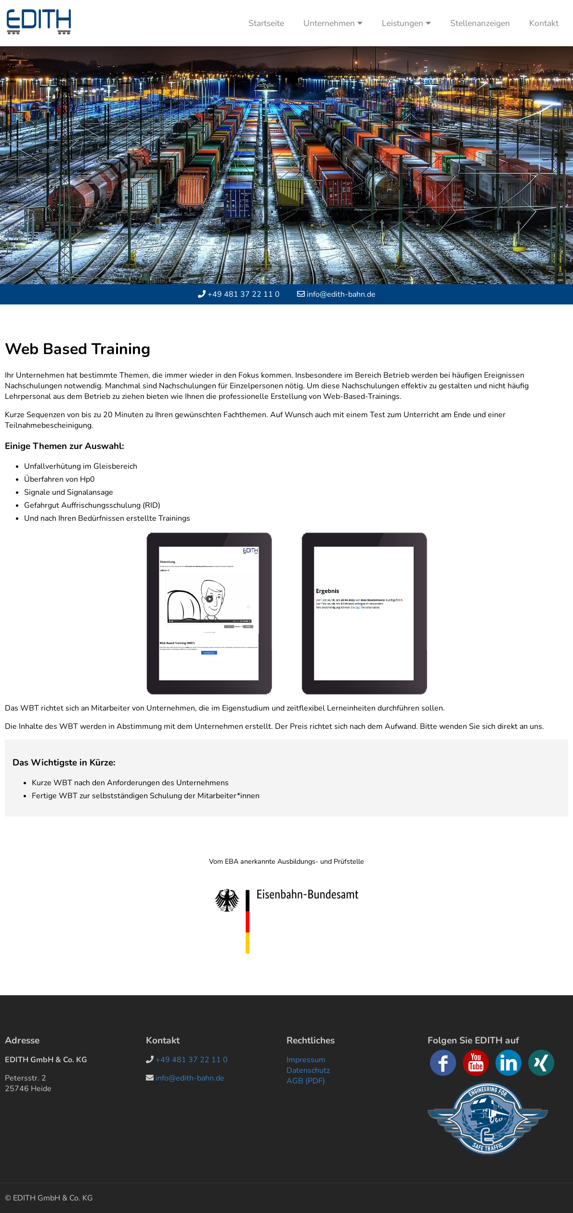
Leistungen (406, 23)
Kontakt (544, 23)
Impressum (306, 1060)
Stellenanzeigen (480, 23)
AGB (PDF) (305, 1081)
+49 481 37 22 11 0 (244, 294)
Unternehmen (333, 23)
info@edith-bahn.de (341, 294)
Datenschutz (308, 1070)
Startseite (266, 23)
